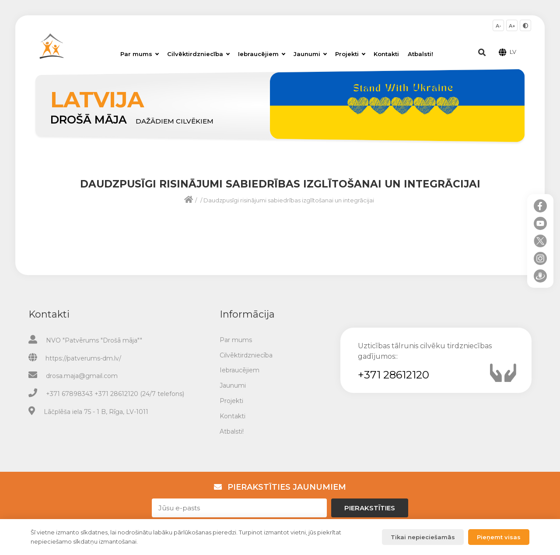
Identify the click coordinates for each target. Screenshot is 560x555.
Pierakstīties (369, 508)
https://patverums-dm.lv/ (83, 358)
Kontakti (386, 53)
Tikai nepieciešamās (423, 537)
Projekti (350, 53)
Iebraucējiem (261, 53)
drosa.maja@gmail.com (82, 376)
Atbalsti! (420, 53)
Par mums (139, 53)
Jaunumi (310, 53)
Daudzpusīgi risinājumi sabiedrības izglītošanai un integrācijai (288, 200)
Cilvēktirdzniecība (198, 53)
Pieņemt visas (499, 537)
